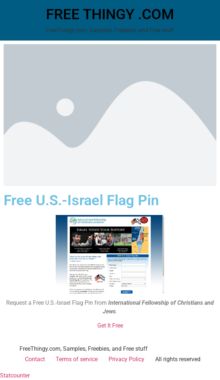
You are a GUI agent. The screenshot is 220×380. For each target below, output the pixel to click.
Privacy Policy (126, 359)
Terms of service (77, 359)
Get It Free (110, 325)
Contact (35, 359)
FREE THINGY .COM (110, 14)
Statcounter (15, 375)
